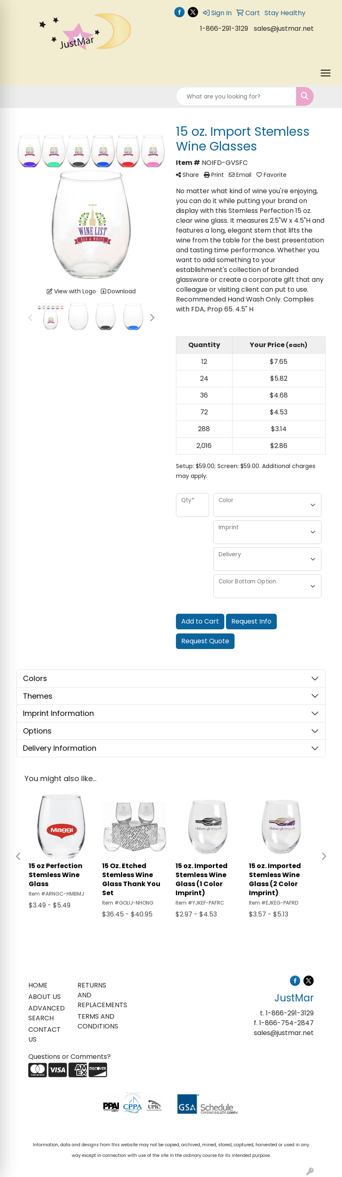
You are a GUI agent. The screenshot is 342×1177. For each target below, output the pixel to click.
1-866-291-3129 (224, 28)
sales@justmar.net (284, 28)
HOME (38, 985)
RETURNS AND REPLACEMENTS (97, 995)
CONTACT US (44, 1034)
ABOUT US (44, 996)
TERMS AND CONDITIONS (97, 1021)
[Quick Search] (236, 96)
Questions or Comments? (69, 1056)
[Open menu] (325, 73)
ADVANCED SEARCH (46, 1013)
